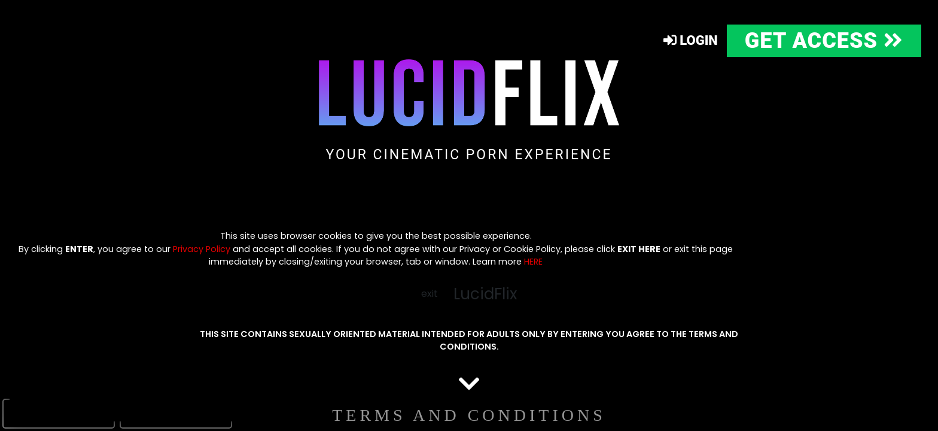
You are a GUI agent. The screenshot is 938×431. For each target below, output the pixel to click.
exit (429, 294)
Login (690, 40)
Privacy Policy (201, 249)
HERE (533, 262)
